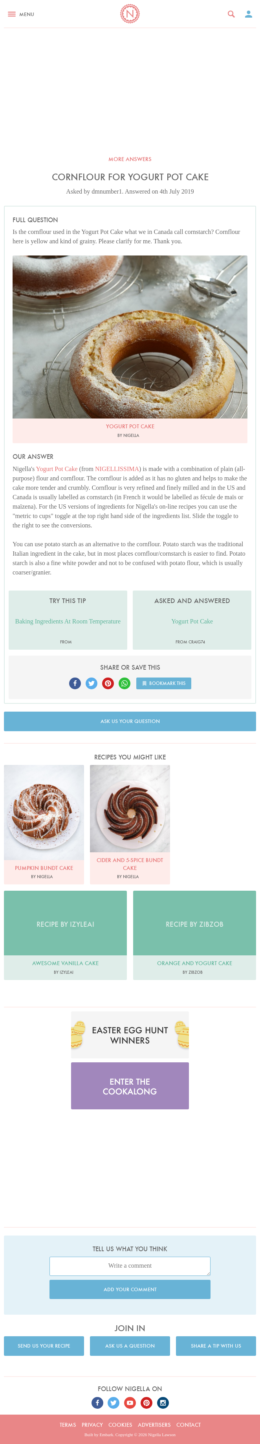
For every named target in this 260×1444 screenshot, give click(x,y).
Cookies (120, 1424)
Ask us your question (130, 721)
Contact (188, 1424)
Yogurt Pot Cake (57, 469)
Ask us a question (130, 1346)
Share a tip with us (216, 1346)
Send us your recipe (44, 1346)
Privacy (92, 1424)
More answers (130, 159)
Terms (68, 1424)
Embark (107, 1434)
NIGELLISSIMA (117, 469)
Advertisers (154, 1424)
